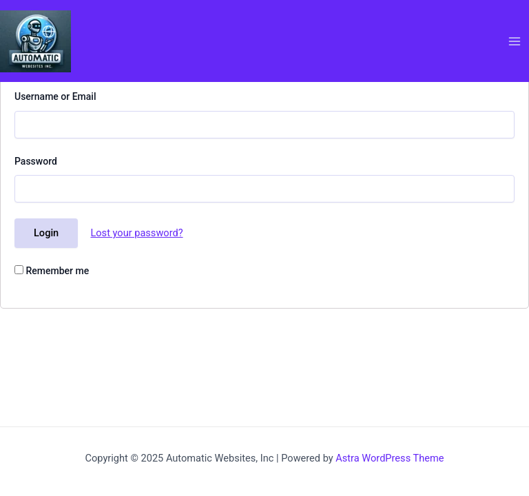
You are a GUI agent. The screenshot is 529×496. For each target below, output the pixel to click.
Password (35, 161)
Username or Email (55, 96)
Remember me (51, 270)
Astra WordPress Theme (389, 458)
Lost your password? (136, 233)
